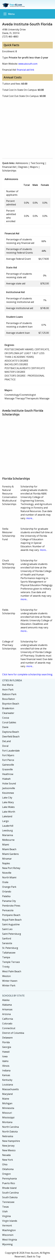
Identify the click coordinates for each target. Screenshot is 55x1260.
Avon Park (7, 689)
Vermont (7, 1225)
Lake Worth (8, 811)
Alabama (7, 1004)
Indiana (6, 1070)
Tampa (6, 957)
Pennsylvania (9, 1178)
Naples (6, 863)
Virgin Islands (9, 1220)
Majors (34, 167)
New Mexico (9, 1150)
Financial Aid (9, 167)
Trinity (6, 966)
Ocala (5, 882)
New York (7, 1159)
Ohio (4, 1164)
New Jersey (8, 1145)
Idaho (5, 1061)
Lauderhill (7, 825)
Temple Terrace (11, 962)
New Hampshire (11, 1141)
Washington (9, 1230)
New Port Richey (11, 868)
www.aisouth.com (27, 63)
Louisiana (7, 1084)
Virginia (6, 1216)
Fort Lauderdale (11, 750)
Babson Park (9, 694)
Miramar (7, 858)
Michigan (7, 1103)
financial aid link (25, 69)
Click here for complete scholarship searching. (27, 674)
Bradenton (8, 708)
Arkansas (7, 1009)
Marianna (7, 835)
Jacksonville (8, 788)
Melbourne (8, 839)
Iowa (4, 1056)
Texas (5, 1206)
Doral (5, 746)
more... (29, 518)
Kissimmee (8, 792)
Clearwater (8, 713)
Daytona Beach (10, 731)
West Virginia (9, 1239)
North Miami (9, 877)
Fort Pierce (8, 760)
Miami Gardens (10, 854)
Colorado (7, 1023)
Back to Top (33, 1256)
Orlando (6, 891)
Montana (7, 1122)
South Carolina (10, 1192)
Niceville (6, 872)
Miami (5, 844)
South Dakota (9, 1197)
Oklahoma (7, 1169)
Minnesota (8, 1108)
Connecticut (8, 1028)
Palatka (6, 896)
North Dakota (10, 1131)
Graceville (7, 769)
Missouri (7, 1112)
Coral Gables (9, 722)
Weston (6, 976)
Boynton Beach (10, 703)
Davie (5, 727)
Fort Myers (8, 755)
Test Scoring (37, 163)
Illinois (5, 1065)
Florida (6, 1042)
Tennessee (8, 1202)
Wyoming (7, 1244)
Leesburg (7, 830)
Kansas (6, 1075)
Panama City (9, 901)
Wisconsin (7, 1235)
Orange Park (9, 886)
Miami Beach (9, 849)
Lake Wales (8, 807)
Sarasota (7, 943)
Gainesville (8, 764)
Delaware (7, 1037)
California (7, 1018)
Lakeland (7, 816)
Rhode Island (9, 1188)
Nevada (6, 1155)
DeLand (6, 741)
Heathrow (7, 774)
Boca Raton (8, 699)
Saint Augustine (11, 924)
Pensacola (7, 910)
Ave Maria (7, 684)
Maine (5, 1098)
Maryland (7, 1094)
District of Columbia (13, 1033)
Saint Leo (7, 929)
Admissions (22, 163)
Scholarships (9, 170)
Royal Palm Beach (12, 919)
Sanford (6, 938)
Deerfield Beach (11, 736)
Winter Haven (9, 980)
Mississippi (8, 1117)
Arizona (6, 1014)
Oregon (6, 1173)
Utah (5, 1211)
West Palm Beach (11, 971)
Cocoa (5, 717)
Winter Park (8, 985)
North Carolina (10, 1126)
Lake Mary (8, 802)
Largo (5, 821)
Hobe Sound (9, 783)
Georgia (6, 1047)
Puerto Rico (8, 1183)
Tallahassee (8, 952)
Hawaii (6, 1051)
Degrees (23, 167)
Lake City (7, 797)
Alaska (5, 1000)
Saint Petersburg (11, 933)
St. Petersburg (10, 948)
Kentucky (7, 1079)
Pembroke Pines (11, 905)
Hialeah (6, 778)
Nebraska (7, 1136)
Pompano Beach (11, 915)
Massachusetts (10, 1089)
